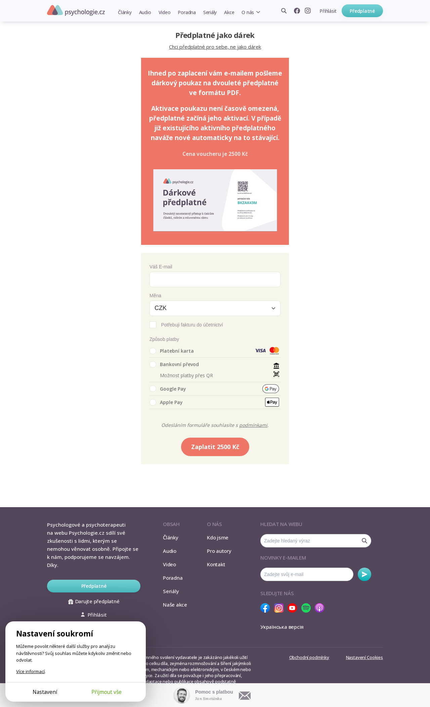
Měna (155, 295)
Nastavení (45, 692)
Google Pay (167, 388)
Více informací (30, 671)
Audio (145, 12)
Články (125, 12)
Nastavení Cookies (364, 657)
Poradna (187, 12)
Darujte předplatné (94, 601)
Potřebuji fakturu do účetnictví (192, 324)
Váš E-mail (160, 266)
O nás (248, 12)
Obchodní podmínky (309, 657)
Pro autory (219, 550)
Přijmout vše (106, 692)
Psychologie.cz (76, 10)
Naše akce (175, 604)
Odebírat (364, 574)
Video (165, 12)
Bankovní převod (174, 364)
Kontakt (216, 564)
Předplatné (362, 11)
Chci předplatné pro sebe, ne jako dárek (215, 46)
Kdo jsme (217, 537)
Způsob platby (164, 339)
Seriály (210, 12)
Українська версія (282, 626)
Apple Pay (166, 402)
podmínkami (253, 425)
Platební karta (171, 351)
